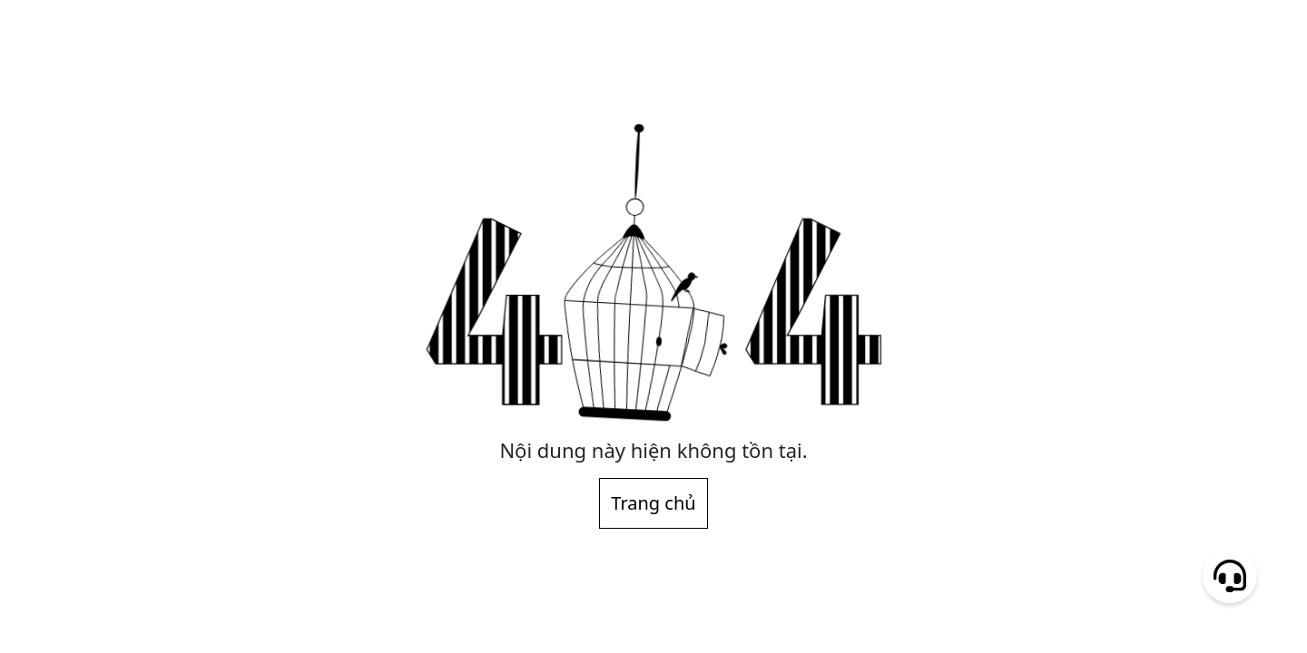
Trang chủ (653, 503)
